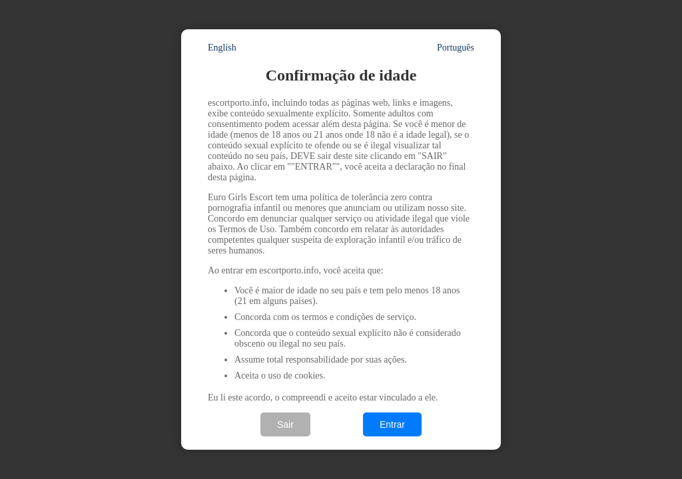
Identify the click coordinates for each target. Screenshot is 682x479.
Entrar (392, 424)
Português (455, 48)
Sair (285, 424)
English (222, 48)
